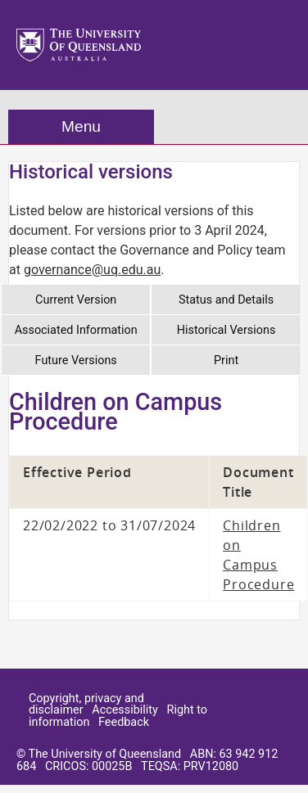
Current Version (75, 300)
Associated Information (76, 330)
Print (226, 360)
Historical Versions (226, 330)
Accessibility (125, 710)
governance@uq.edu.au (92, 269)
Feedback (123, 722)
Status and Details (226, 300)
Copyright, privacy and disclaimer (86, 704)
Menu (81, 126)
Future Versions (76, 360)
